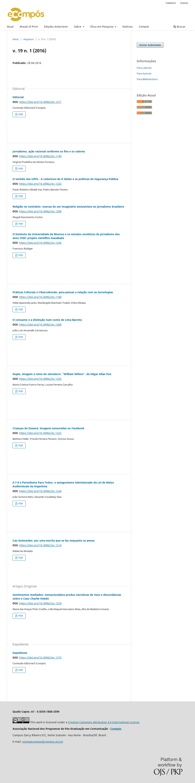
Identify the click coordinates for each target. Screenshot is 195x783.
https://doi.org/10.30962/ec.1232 (40, 184)
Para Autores (144, 73)
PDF (20, 114)
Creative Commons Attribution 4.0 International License (103, 722)
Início (16, 39)
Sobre (78, 26)
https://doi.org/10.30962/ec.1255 (40, 379)
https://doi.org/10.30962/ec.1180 (40, 297)
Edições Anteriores (56, 26)
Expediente (20, 653)
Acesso (184, 3)
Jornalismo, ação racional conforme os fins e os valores (49, 151)
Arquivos (28, 39)
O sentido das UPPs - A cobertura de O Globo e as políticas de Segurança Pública (65, 179)
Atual (10, 26)
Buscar (179, 26)
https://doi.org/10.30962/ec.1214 (40, 545)
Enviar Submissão (150, 45)
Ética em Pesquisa (102, 26)
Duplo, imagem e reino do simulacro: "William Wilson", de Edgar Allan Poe (62, 374)
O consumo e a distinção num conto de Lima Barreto (47, 320)
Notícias (127, 26)
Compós (144, 26)
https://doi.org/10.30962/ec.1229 (40, 603)
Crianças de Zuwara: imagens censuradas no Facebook (48, 428)
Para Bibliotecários (147, 79)
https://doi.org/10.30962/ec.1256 (40, 243)
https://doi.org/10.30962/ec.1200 (40, 324)
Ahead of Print (29, 26)
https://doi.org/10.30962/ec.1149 (40, 156)
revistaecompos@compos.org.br (42, 741)
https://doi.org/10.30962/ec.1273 (40, 657)
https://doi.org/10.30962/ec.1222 (40, 433)
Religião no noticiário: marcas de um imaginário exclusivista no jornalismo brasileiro (68, 206)
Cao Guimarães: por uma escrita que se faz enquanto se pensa (53, 540)
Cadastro (171, 3)
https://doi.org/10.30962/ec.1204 (40, 211)
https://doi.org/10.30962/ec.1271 (40, 102)
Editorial (18, 97)
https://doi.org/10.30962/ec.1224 (40, 491)
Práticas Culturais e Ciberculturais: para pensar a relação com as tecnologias (63, 292)
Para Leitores (144, 67)
